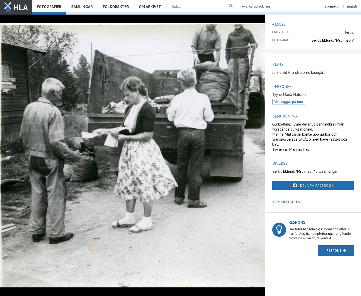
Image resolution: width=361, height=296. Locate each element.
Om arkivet (150, 6)
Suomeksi (331, 6)
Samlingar (82, 6)
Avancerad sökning (256, 6)
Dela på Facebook (317, 185)
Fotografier (49, 6)
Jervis (349, 32)
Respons (333, 250)
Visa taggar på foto (288, 101)
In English (350, 6)
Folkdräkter (116, 6)
